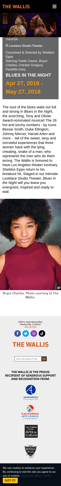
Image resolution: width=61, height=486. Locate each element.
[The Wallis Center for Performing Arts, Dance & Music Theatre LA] (16, 6)
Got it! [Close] (10, 480)
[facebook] (17, 333)
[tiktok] (42, 333)
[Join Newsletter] (27, 358)
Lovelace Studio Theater (26, 45)
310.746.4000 (30, 327)
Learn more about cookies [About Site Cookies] (36, 475)
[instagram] (34, 333)
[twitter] (25, 333)
